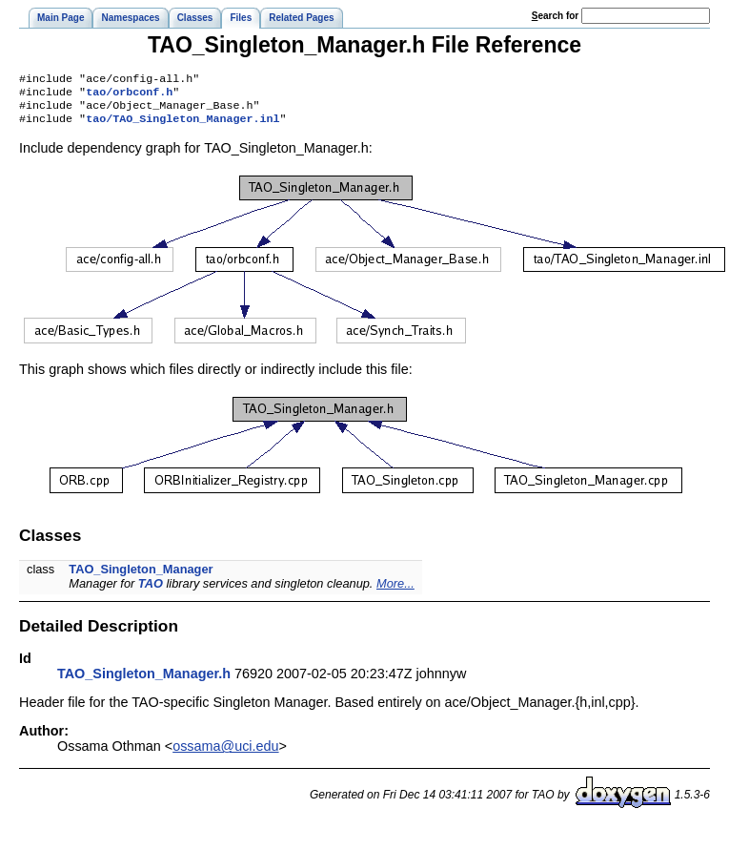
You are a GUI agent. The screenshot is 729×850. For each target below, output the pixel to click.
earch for (555, 15)
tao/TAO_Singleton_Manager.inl (182, 126)
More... (395, 591)
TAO (150, 591)
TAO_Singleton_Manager (141, 577)
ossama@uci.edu (225, 753)
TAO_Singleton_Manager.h (144, 681)
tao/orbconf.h (129, 95)
